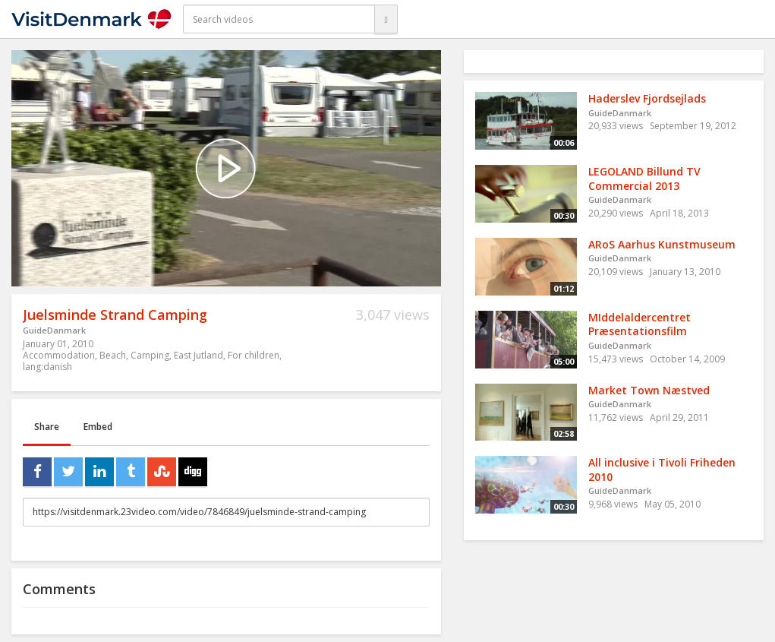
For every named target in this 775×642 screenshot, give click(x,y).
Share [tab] (46, 426)
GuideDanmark (54, 330)
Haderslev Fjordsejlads (647, 98)
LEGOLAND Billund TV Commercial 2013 (644, 178)
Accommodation (59, 355)
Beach (112, 355)
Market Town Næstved (649, 390)
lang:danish (47, 366)
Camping (150, 355)
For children (253, 355)
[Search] (385, 19)
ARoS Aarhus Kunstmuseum (662, 244)
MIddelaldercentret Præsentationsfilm (639, 324)
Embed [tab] (97, 426)
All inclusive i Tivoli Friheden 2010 (662, 469)
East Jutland (198, 355)
